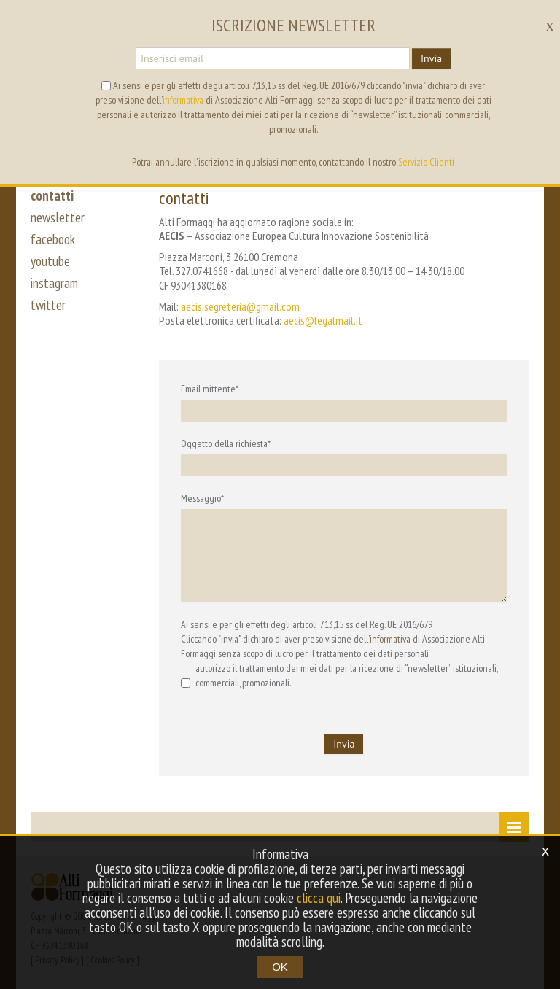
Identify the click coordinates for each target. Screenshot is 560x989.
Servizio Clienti (426, 161)
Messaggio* (202, 498)
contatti (52, 195)
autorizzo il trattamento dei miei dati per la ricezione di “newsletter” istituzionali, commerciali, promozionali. (339, 675)
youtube (50, 261)
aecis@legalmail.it (323, 320)
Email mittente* (209, 388)
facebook (53, 239)
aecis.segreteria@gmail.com (240, 306)
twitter (48, 305)
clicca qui (319, 898)
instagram (54, 283)
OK (280, 967)
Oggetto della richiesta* (226, 443)
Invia (431, 58)
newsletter (58, 217)
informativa (390, 638)
